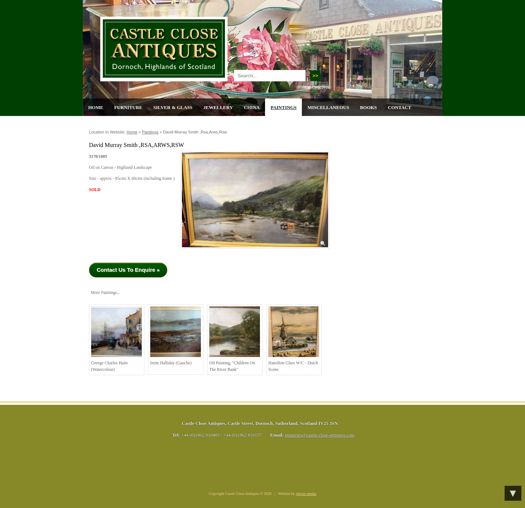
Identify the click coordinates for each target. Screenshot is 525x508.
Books (368, 107)
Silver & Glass (172, 107)
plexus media (306, 494)
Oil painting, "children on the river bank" (234, 339)
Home (95, 107)
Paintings (283, 107)
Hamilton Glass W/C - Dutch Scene (293, 339)
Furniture (128, 107)
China (252, 107)
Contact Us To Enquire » (128, 270)
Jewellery (218, 107)
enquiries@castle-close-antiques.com (319, 435)
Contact (399, 107)
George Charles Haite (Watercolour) (116, 339)
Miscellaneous (328, 107)
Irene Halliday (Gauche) (175, 335)
